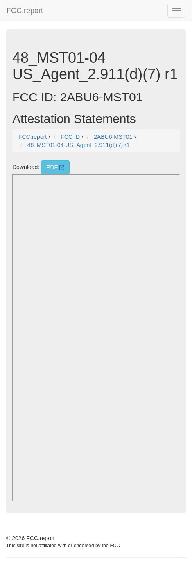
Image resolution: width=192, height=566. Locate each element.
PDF (55, 167)
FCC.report (25, 11)
